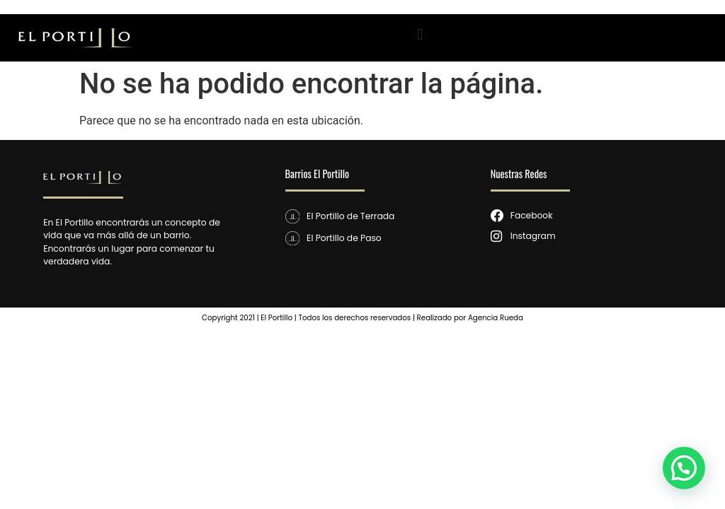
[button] (420, 34)
